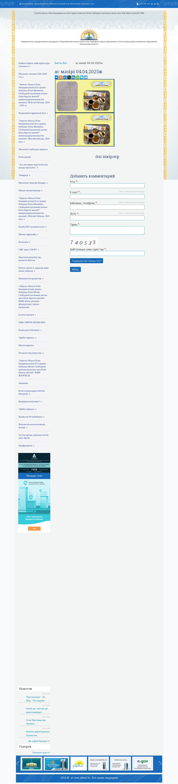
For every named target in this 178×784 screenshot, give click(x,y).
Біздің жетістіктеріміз (30, 330)
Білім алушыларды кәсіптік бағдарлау (32, 392)
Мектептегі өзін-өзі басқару (33, 183)
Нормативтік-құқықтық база (33, 113)
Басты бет (61, 63)
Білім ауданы (25, 157)
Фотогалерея (75, 4)
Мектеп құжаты (26, 345)
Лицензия (23, 383)
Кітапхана (24, 242)
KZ (141, 4)
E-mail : (107, 194)
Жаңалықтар (27, 4)
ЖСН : (107, 216)
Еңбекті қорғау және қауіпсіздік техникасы (34, 64)
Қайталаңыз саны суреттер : (107, 246)
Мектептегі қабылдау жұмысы (33, 149)
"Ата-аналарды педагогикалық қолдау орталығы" (33, 166)
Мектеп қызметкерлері (30, 190)
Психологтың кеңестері (31, 353)
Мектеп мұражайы (28, 234)
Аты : (107, 184)
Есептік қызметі (27, 315)
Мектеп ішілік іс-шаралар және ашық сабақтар (34, 269)
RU (145, 4)
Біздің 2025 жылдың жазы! (33, 226)
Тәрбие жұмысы (27, 337)
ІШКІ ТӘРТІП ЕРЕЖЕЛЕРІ (32, 322)
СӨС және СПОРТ (29, 249)
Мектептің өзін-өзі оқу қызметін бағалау (30, 258)
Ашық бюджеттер (41, 4)
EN (148, 4)
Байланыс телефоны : (107, 205)
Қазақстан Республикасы (31, 417)
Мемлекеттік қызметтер (59, 4)
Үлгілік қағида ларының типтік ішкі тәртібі (33, 436)
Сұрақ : (107, 229)
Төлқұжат (24, 175)
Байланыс (85, 4)
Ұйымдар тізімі (34, 475)
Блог (92, 4)
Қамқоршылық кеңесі (30, 401)
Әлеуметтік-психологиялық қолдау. (32, 426)
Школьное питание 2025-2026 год (33, 75)
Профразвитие (26, 445)
